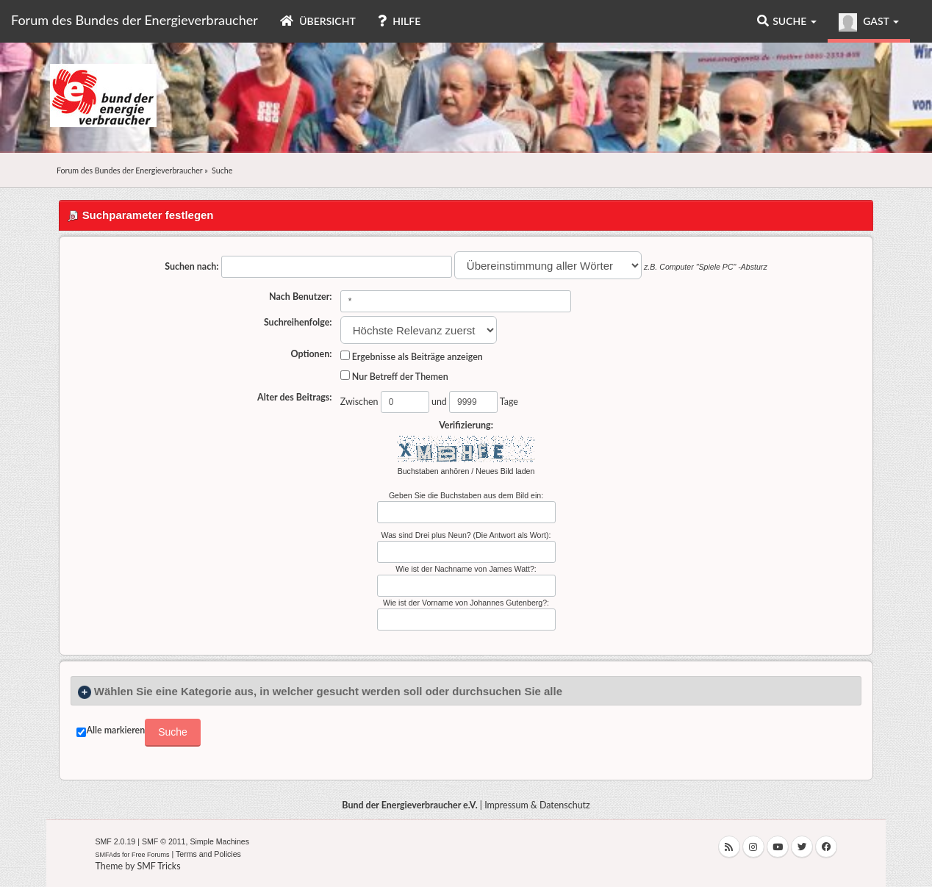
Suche (787, 21)
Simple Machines (219, 841)
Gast (869, 22)
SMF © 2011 (164, 841)
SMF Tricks (158, 866)
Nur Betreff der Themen (394, 376)
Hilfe (399, 21)
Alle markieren (115, 730)
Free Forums (151, 854)
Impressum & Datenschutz (537, 805)
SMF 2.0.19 (115, 841)
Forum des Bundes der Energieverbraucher (134, 20)
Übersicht (318, 21)
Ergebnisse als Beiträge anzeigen (411, 356)
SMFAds (107, 854)
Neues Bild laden (505, 471)
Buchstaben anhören (434, 471)
